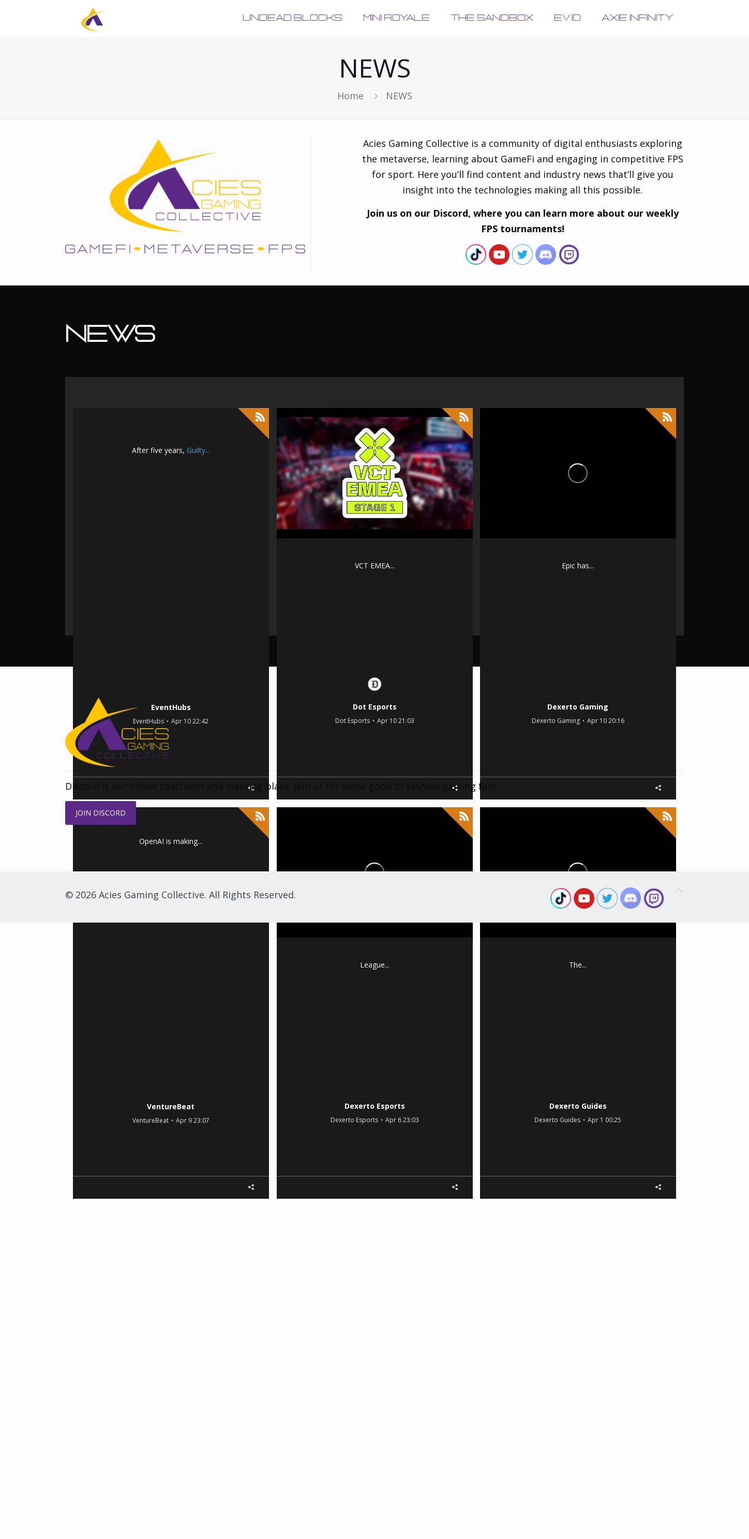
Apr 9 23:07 (192, 1157)
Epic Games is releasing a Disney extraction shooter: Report (578, 684)
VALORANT (407, 586)
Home (350, 95)
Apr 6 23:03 (402, 1156)
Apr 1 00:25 (604, 1156)
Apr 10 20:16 (605, 757)
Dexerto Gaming (577, 742)
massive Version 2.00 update (141, 470)
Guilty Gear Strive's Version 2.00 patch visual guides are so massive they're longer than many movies (171, 685)
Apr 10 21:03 (395, 757)
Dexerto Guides (578, 1141)
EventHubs (171, 742)
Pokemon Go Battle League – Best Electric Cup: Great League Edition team (578, 1083)
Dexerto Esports (374, 1141)
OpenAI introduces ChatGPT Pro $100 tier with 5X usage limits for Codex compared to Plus (171, 1084)
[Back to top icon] (679, 1506)
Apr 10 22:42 (189, 757)
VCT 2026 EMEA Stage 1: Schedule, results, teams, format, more (374, 684)
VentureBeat (170, 1141)
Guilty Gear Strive (174, 450)
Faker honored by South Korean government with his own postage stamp (374, 1083)
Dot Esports (375, 742)
